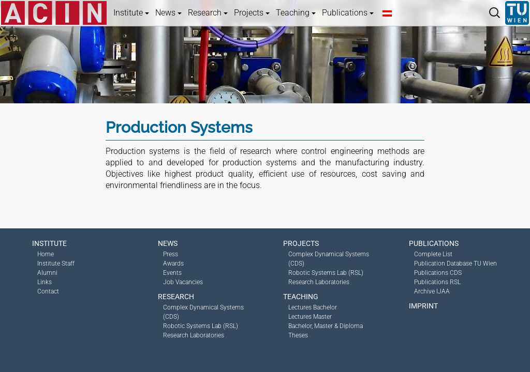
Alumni (47, 272)
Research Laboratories (193, 335)
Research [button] (208, 13)
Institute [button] (131, 13)
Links (44, 282)
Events (172, 272)
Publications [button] (348, 13)
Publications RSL (437, 282)
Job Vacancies (183, 282)
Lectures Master (310, 316)
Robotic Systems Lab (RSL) (200, 326)
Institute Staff (56, 263)
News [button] (168, 13)
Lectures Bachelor (312, 307)
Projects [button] (252, 13)
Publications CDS (438, 272)
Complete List (433, 254)
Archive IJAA (432, 291)
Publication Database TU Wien (455, 263)
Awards (173, 263)
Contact (48, 291)
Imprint (423, 306)
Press (170, 254)
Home (45, 254)
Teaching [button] (296, 13)
